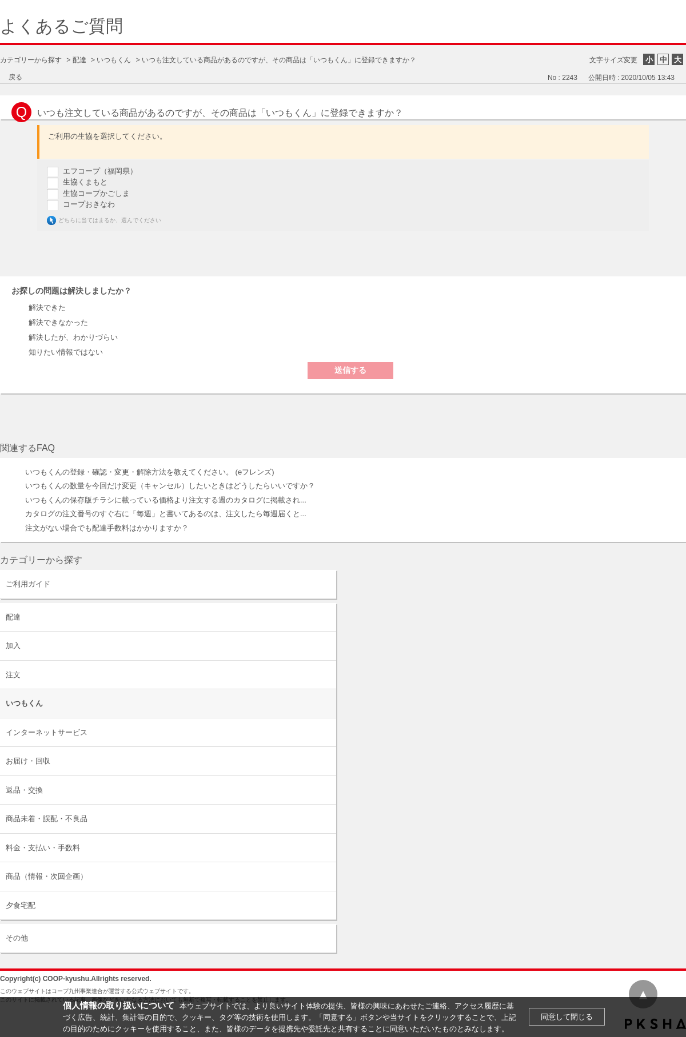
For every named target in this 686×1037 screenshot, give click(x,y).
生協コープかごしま (96, 193)
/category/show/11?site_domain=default (326, 938)
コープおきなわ (89, 204)
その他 (17, 938)
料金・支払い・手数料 (43, 847)
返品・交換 (24, 790)
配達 (79, 60)
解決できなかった (58, 322)
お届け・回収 (28, 761)
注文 (13, 674)
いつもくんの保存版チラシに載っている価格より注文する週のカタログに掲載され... (165, 500)
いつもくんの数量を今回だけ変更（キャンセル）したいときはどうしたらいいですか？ (170, 485)
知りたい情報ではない (66, 352)
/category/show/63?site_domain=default (326, 584)
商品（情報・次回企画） (46, 876)
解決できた (47, 307)
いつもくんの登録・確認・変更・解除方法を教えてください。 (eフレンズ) (149, 472)
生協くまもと (85, 182)
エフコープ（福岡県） (100, 171)
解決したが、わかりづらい (73, 337)
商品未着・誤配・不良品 (46, 818)
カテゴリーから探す (31, 60)
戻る (15, 77)
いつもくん (114, 60)
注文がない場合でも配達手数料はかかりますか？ (107, 528)
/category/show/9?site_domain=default (326, 617)
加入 (13, 645)
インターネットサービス (46, 732)
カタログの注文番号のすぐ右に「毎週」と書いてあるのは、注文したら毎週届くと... (165, 513)
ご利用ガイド (28, 584)
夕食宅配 (20, 905)
